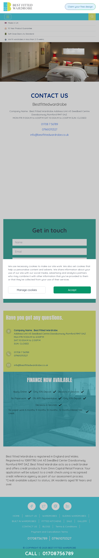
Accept (72, 290)
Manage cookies (27, 290)
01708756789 (58, 553)
